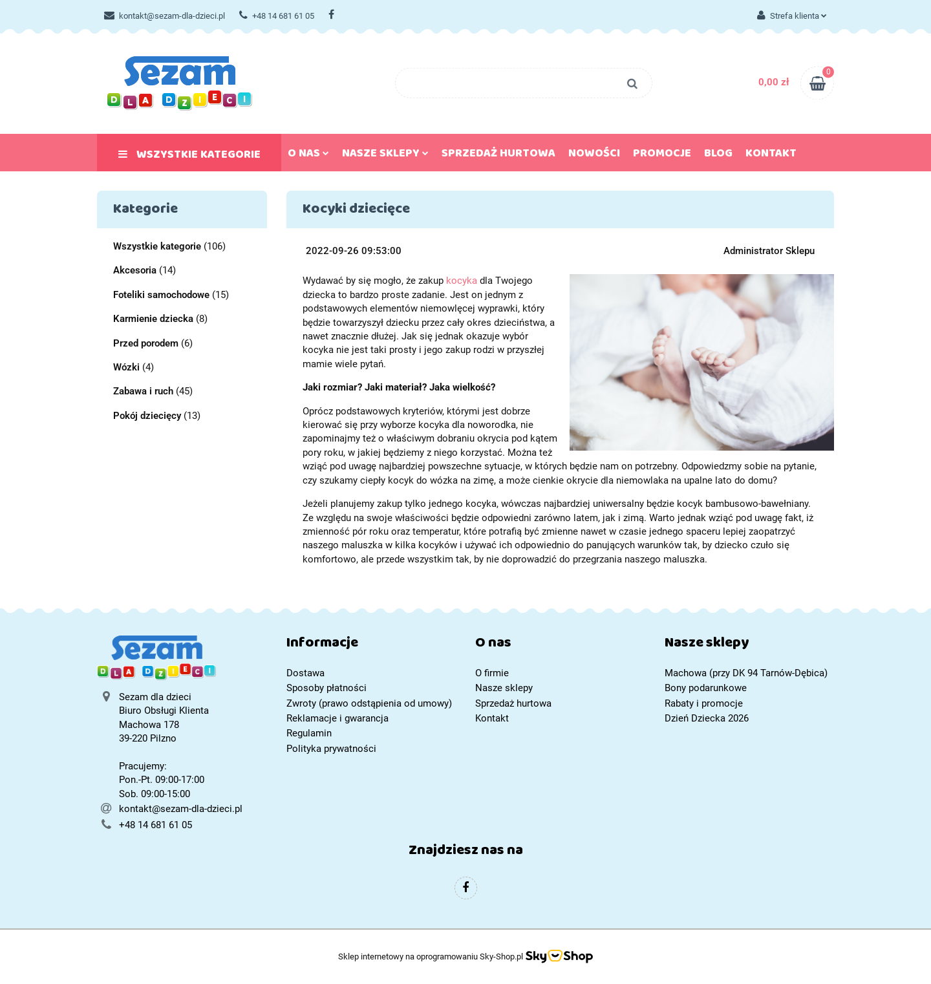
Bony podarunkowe (706, 688)
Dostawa (305, 673)
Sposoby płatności (326, 688)
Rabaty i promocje (704, 703)
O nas (308, 156)
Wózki (126, 367)
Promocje (662, 156)
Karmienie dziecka (153, 319)
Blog (718, 156)
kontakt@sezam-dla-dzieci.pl (164, 16)
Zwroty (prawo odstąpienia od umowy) (369, 703)
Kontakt (771, 156)
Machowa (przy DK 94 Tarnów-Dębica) (746, 673)
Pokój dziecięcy (147, 416)
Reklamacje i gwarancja (337, 718)
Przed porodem (145, 343)
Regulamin (309, 733)
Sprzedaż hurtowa (498, 156)
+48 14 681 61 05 (276, 16)
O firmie (492, 673)
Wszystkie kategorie (189, 157)
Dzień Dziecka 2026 (707, 718)
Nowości (594, 156)
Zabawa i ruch (143, 391)
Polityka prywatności (331, 748)
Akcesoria (134, 270)
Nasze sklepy (385, 156)
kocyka (461, 280)
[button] (371, 645)
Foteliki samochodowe (161, 295)
